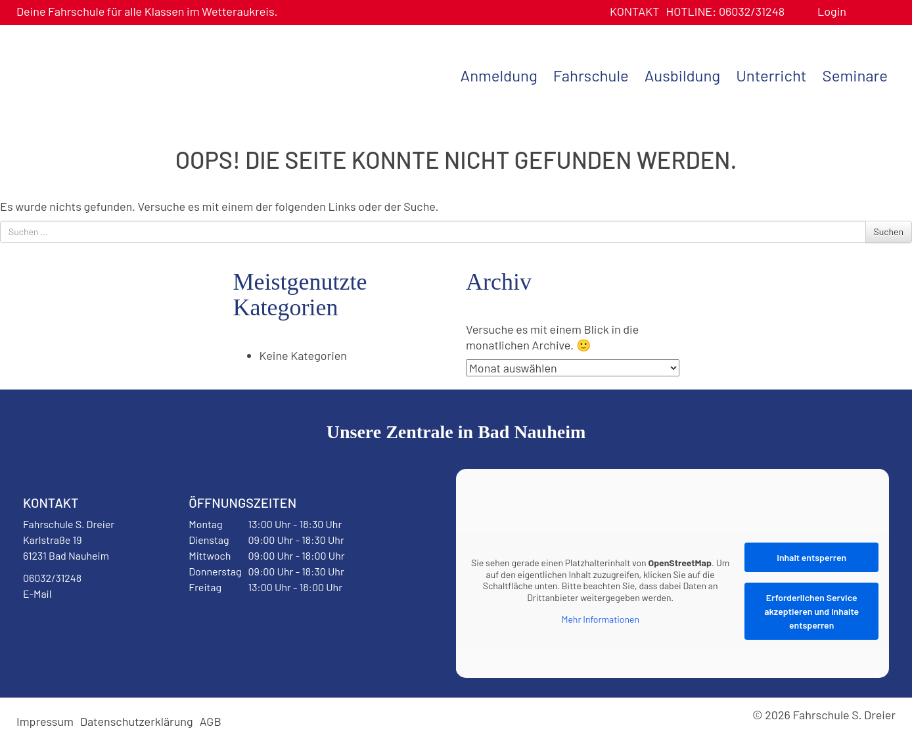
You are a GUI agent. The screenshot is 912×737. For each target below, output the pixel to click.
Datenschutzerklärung (136, 721)
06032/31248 (725, 11)
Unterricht (771, 75)
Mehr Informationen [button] (600, 619)
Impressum (45, 721)
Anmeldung (499, 75)
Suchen (888, 231)
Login (831, 11)
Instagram (106, 627)
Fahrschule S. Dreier (98, 74)
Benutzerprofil (861, 11)
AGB (210, 721)
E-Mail (37, 593)
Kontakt (635, 11)
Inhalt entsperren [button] (811, 557)
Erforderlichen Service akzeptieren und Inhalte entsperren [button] (811, 611)
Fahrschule (591, 75)
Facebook (55, 627)
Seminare (855, 75)
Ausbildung (682, 75)
